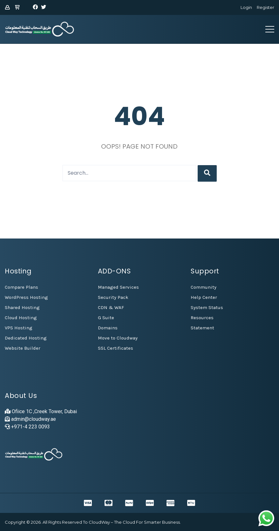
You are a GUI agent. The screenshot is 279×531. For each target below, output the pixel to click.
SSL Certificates (115, 348)
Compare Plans (21, 287)
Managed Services (118, 287)
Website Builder (22, 348)
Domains (108, 328)
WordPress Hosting (26, 297)
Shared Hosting (22, 307)
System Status (207, 307)
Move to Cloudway (118, 338)
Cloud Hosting (21, 317)
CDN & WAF (111, 307)
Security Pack (113, 297)
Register (265, 7)
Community (203, 287)
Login (246, 7)
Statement (202, 328)
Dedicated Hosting (26, 338)
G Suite (106, 317)
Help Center (204, 297)
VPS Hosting (18, 328)
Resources (202, 317)
